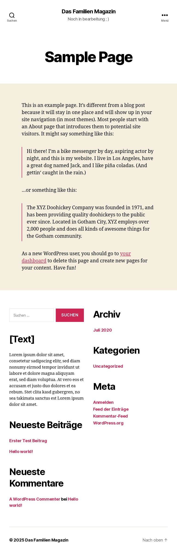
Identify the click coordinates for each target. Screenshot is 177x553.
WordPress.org (108, 423)
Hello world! (21, 451)
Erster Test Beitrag (28, 440)
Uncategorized (108, 366)
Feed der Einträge (110, 409)
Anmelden (103, 402)
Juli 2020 (102, 330)
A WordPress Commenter (34, 499)
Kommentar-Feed (110, 416)
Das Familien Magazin (88, 11)
